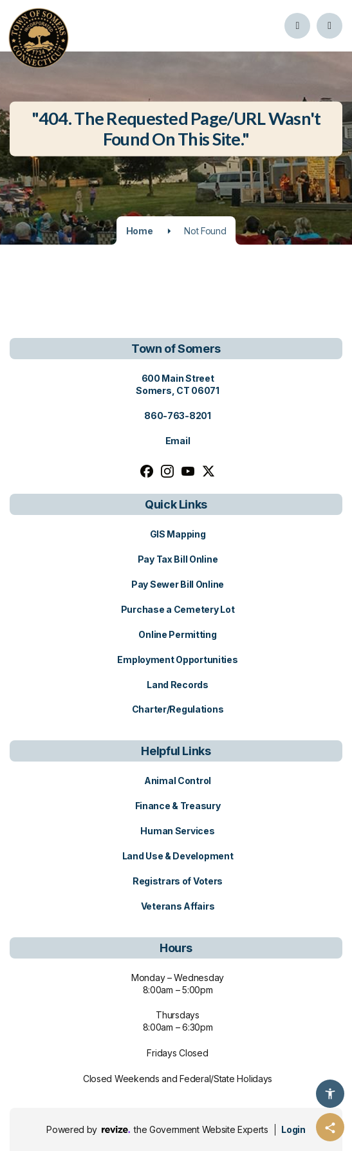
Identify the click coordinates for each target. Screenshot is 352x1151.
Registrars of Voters (178, 880)
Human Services (177, 830)
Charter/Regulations (178, 709)
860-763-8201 (177, 415)
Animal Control (177, 780)
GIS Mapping (178, 534)
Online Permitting (177, 634)
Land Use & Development (178, 855)
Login (293, 1129)
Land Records (177, 684)
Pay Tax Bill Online (178, 559)
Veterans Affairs (178, 906)
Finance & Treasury (178, 805)
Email (177, 440)
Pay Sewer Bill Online (177, 584)
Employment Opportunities (177, 659)
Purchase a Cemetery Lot (178, 609)
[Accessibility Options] (330, 1094)
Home (139, 230)
